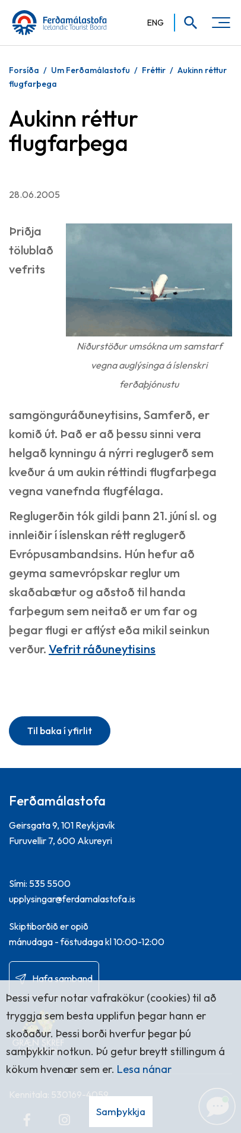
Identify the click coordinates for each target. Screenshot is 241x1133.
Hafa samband (62, 978)
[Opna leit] (186, 23)
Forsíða (24, 70)
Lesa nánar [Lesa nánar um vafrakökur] (144, 1069)
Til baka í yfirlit (59, 731)
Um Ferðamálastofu (90, 70)
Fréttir (154, 70)
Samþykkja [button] (120, 1111)
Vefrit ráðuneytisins (102, 648)
